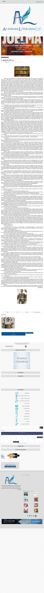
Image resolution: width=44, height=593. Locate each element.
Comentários (36, 312)
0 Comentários (29, 332)
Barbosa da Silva (7, 62)
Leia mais (19, 489)
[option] (22, 45)
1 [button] (20, 54)
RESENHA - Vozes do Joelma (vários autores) (22, 47)
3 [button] (23, 54)
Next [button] (40, 46)
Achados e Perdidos (4, 57)
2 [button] (22, 54)
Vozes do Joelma (22, 41)
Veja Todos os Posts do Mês (22, 443)
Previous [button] (4, 46)
